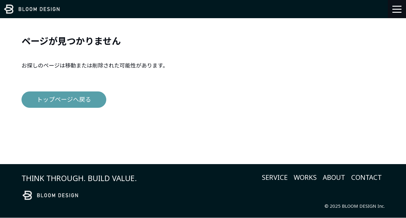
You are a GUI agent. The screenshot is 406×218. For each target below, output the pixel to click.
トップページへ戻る (64, 99)
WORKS (305, 177)
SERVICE (275, 177)
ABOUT (334, 177)
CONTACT (366, 177)
